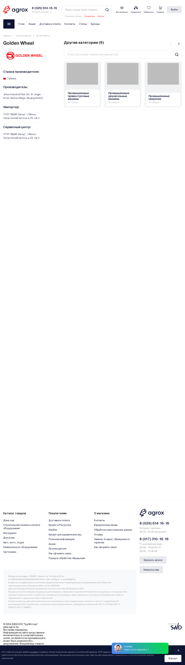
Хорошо (172, 658)
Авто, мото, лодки (13, 542)
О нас (21, 24)
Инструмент (10, 533)
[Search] (107, 9)
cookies (34, 652)
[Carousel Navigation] (175, 44)
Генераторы (89, 16)
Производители (23, 36)
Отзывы (98, 534)
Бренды (95, 24)
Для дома (9, 537)
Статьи (83, 24)
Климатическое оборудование (20, 547)
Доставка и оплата (50, 24)
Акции (32, 24)
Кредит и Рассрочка (60, 525)
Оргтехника (9, 552)
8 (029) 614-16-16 (154, 523)
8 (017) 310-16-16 (154, 539)
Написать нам (151, 569)
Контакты (70, 24)
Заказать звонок (153, 560)
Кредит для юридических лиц (65, 534)
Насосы (100, 16)
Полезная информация (61, 539)
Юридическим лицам (106, 525)
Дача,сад (8, 520)
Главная (7, 36)
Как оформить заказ (60, 553)
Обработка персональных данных (113, 529)
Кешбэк (53, 529)
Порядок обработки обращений (67, 558)
